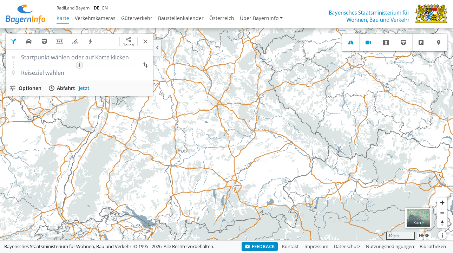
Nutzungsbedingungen (390, 246)
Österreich (221, 18)
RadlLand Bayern (73, 8)
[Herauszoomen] (442, 213)
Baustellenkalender (181, 18)
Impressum (316, 246)
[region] (226, 134)
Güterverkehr (136, 18)
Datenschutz (347, 246)
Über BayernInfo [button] (259, 18)
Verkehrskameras (95, 18)
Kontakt (290, 246)
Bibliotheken (433, 246)
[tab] (350, 42)
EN (105, 8)
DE (96, 8)
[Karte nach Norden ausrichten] (442, 223)
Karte (63, 18)
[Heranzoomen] (442, 202)
